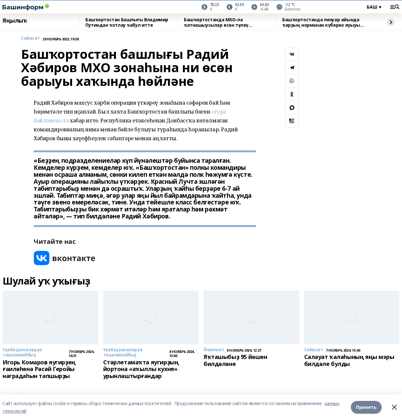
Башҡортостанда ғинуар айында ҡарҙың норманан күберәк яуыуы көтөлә (321, 22)
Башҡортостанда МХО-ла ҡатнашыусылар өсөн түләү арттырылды (216, 22)
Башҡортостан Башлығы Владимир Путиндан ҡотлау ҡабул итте (126, 22)
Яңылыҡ (15, 20)
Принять (366, 407)
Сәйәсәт (30, 38)
